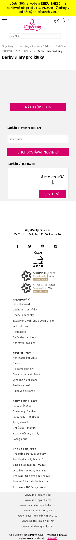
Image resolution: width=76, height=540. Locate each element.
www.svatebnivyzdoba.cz (38, 505)
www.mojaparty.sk (38, 500)
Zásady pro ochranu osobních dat (33, 320)
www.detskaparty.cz (38, 510)
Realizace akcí (21, 385)
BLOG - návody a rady (26, 433)
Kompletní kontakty (25, 357)
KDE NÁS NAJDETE (24, 449)
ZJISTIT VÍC (53, 194)
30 (59, 3)
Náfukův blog (38, 107)
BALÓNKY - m (21, 427)
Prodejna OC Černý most (29, 487)
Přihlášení (57, 21)
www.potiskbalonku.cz (38, 520)
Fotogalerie (20, 438)
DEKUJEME (49, 3)
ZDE (54, 12)
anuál (32, 427)
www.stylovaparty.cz (38, 526)
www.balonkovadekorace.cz (38, 515)
